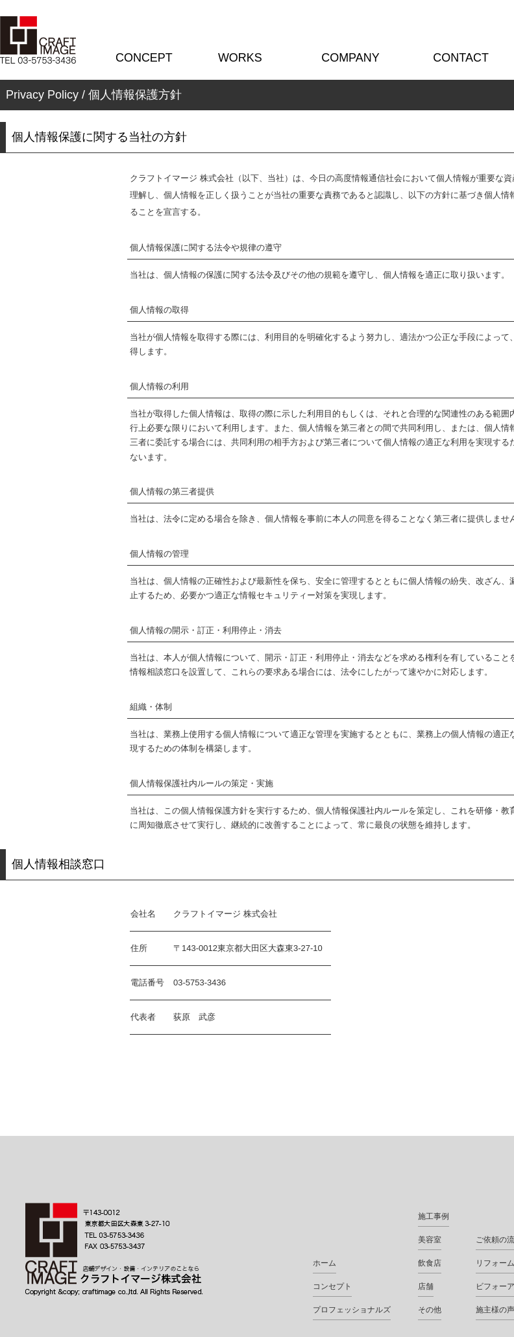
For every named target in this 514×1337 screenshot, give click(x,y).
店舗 (426, 1286)
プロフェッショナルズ (352, 1309)
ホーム (324, 1263)
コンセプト (332, 1286)
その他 (429, 1309)
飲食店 (429, 1263)
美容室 (429, 1239)
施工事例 (433, 1216)
